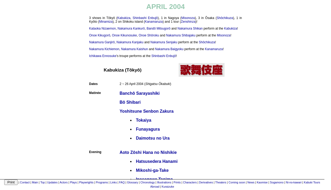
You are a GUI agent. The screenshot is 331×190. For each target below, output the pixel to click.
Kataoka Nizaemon (102, 28)
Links (113, 182)
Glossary (132, 182)
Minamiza (106, 21)
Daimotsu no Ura (153, 138)
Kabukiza (123, 18)
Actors (64, 182)
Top (42, 182)
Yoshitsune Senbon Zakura (147, 111)
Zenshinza (188, 21)
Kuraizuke (168, 186)
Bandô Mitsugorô (159, 28)
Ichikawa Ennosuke (102, 56)
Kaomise (262, 182)
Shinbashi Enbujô (145, 18)
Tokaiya (143, 120)
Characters (190, 182)
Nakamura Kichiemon (104, 49)
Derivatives (206, 182)
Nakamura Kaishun (134, 49)
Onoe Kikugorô (99, 35)
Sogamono (277, 182)
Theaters (220, 182)
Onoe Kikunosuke (124, 35)
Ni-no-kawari (294, 182)
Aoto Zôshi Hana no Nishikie (148, 152)
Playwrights (86, 182)
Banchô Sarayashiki (140, 93)
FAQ (122, 182)
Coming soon (236, 182)
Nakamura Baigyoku (169, 49)
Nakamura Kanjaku (129, 42)
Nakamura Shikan (190, 28)
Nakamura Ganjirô (102, 42)
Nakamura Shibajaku (180, 35)
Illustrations (164, 182)
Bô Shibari (130, 102)
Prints (177, 182)
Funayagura (148, 129)
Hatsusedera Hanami (157, 161)
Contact (25, 182)
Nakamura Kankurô (131, 28)
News (251, 182)
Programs (102, 182)
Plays (73, 182)
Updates (52, 182)
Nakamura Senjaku (163, 42)
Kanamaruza (154, 21)
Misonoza (188, 18)
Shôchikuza (225, 18)
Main (35, 182)
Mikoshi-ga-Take (152, 170)
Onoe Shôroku (149, 35)
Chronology (147, 182)
